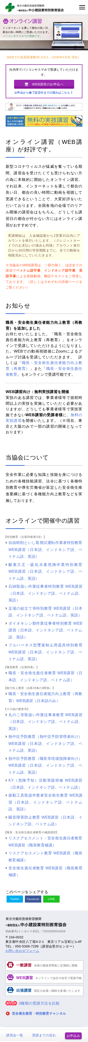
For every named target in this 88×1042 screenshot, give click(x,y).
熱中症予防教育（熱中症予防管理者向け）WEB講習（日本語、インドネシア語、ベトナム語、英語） (45, 743)
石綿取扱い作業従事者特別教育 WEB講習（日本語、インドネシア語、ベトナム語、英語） (45, 593)
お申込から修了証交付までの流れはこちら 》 (44, 92)
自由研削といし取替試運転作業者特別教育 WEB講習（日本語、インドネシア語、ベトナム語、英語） (45, 549)
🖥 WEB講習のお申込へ (44, 84)
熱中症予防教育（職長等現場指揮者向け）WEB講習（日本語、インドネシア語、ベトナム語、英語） (45, 765)
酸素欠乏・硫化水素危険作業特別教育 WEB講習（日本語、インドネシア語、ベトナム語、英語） (45, 571)
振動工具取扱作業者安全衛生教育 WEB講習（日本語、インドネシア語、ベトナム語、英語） (45, 802)
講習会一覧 (14, 1035)
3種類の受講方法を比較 (32, 1003)
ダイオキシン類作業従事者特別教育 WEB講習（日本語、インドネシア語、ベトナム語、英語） (45, 630)
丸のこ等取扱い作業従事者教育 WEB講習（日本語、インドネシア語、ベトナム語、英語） (45, 722)
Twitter (14, 899)
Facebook (33, 899)
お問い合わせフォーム (22, 951)
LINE (51, 899)
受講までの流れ (44, 1035)
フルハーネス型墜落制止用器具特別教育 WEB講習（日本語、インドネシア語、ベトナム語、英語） (45, 652)
